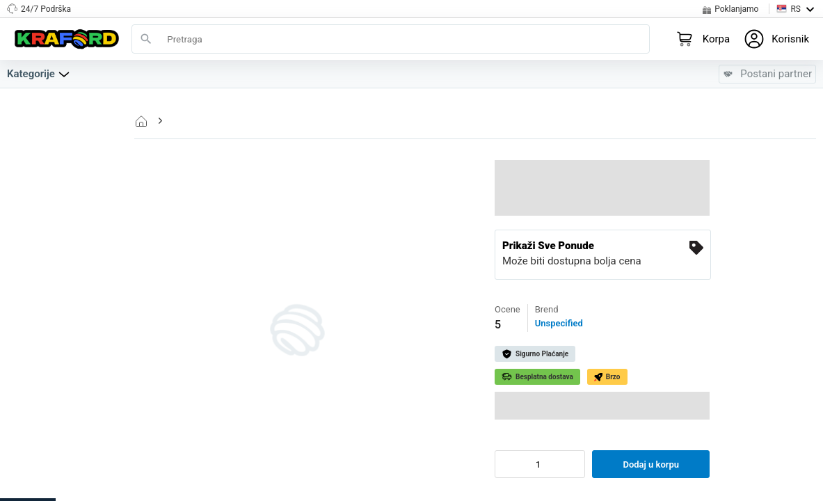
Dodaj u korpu (651, 464)
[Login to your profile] (776, 39)
